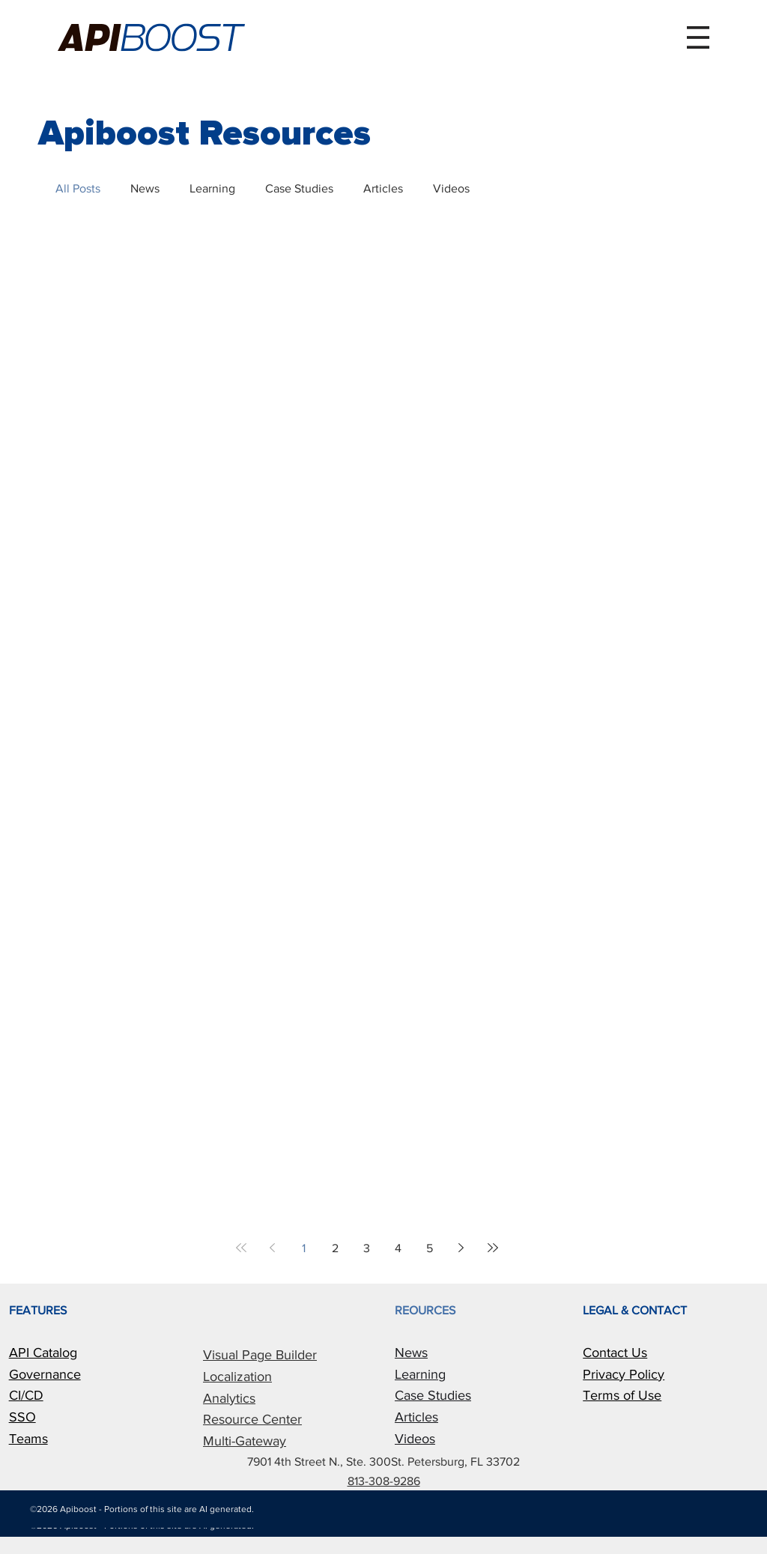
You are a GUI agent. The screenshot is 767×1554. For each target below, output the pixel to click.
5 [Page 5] (429, 1248)
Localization (237, 1376)
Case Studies (299, 188)
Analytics (229, 1398)
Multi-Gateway (244, 1440)
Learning (212, 188)
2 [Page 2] (335, 1248)
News (145, 188)
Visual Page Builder (260, 1354)
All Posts (77, 188)
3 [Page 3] (366, 1248)
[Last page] (492, 1247)
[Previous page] (272, 1247)
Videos (451, 188)
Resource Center (252, 1419)
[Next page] (461, 1247)
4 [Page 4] (398, 1248)
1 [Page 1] (304, 1248)
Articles (383, 188)
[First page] (241, 1247)
